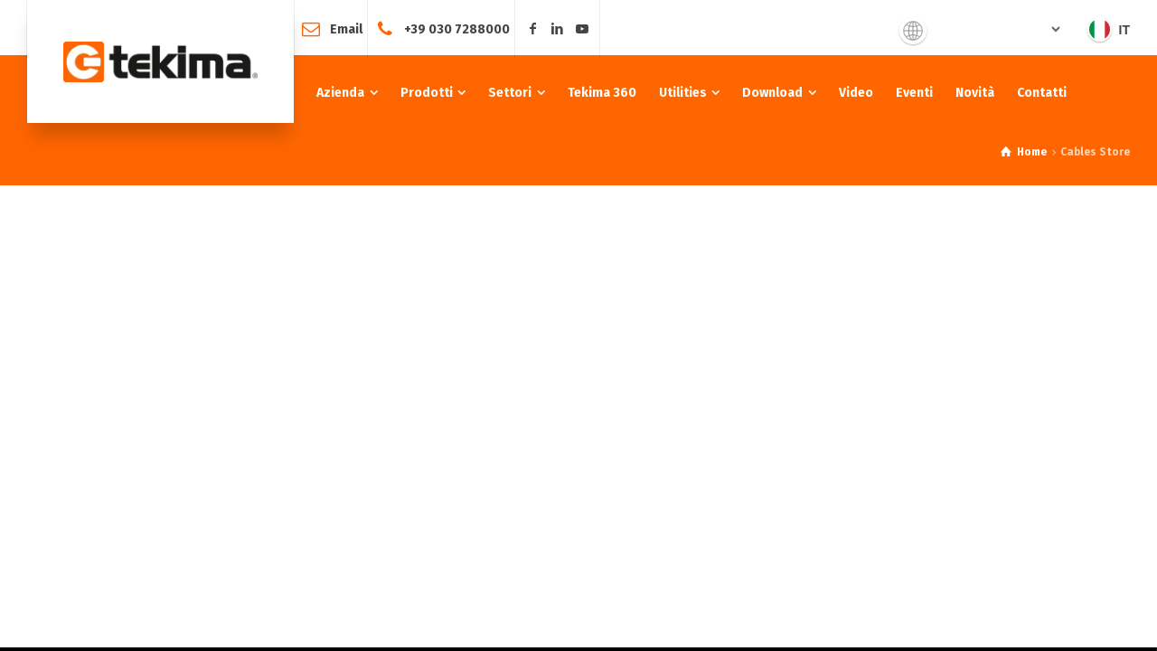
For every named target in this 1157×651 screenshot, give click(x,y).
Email (346, 28)
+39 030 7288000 (457, 28)
